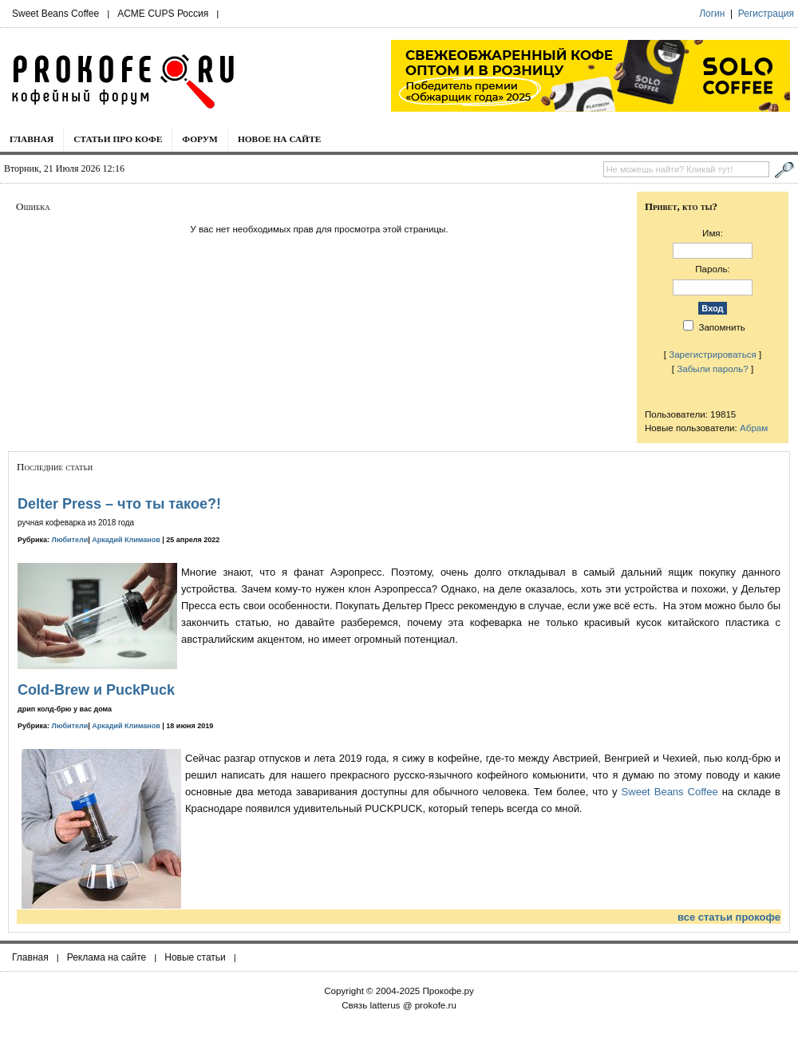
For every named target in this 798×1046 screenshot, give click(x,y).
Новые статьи (195, 957)
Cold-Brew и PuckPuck (96, 690)
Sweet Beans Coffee (55, 13)
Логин (712, 13)
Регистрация (766, 13)
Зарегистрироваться (713, 354)
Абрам (754, 427)
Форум (200, 139)
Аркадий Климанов (126, 540)
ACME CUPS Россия (162, 13)
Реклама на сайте (107, 957)
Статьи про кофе (117, 139)
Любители (70, 540)
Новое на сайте (280, 139)
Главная (31, 139)
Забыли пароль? (713, 368)
